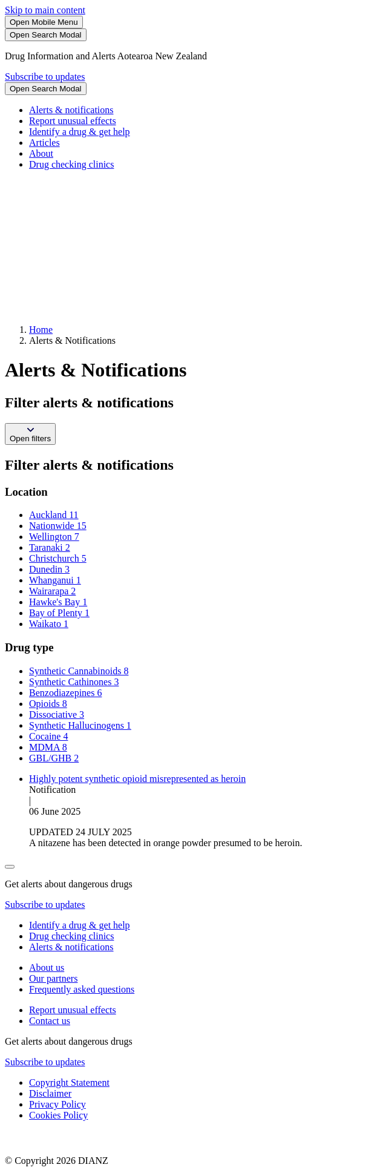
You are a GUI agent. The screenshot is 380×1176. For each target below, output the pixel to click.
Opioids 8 (48, 703)
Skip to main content (45, 10)
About (41, 153)
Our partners (53, 978)
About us (46, 967)
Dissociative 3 (56, 714)
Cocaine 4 (48, 736)
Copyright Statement (69, 1082)
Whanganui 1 (55, 580)
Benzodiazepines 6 (65, 693)
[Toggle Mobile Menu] (44, 22)
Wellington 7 (54, 536)
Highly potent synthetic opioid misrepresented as (137, 779)
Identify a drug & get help (79, 131)
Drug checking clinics (71, 164)
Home (41, 329)
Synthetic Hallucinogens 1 (80, 725)
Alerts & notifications (71, 110)
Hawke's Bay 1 (58, 602)
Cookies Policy (58, 1115)
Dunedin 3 (49, 569)
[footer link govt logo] (65, 1140)
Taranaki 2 (49, 547)
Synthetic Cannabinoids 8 (78, 671)
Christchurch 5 (58, 558)
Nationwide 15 (58, 526)
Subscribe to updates (45, 76)
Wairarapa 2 (52, 591)
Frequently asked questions (81, 989)
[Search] (46, 34)
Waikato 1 (48, 624)
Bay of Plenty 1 (59, 613)
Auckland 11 (54, 515)
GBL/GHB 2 (54, 758)
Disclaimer (50, 1093)
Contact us (49, 1021)
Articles (44, 142)
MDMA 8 (48, 747)
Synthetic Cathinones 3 (74, 682)
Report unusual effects (72, 121)
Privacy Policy (57, 1104)
